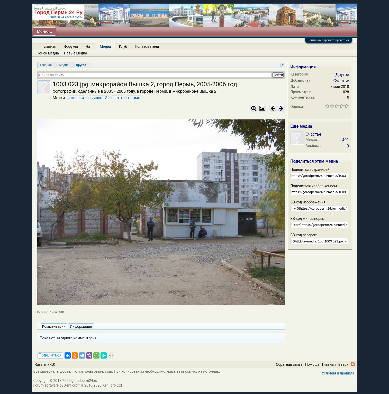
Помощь (312, 364)
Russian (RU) (45, 364)
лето (117, 98)
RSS (353, 364)
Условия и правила (338, 373)
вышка (76, 98)
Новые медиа (75, 53)
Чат (89, 46)
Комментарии (54, 326)
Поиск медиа (48, 53)
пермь (133, 98)
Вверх (343, 364)
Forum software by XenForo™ (78, 385)
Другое (342, 74)
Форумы (71, 46)
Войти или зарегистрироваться (328, 40)
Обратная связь (289, 364)
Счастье (42, 312)
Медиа (105, 47)
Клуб (123, 46)
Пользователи (147, 46)
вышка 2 (98, 98)
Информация (81, 326)
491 (345, 139)
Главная (49, 46)
